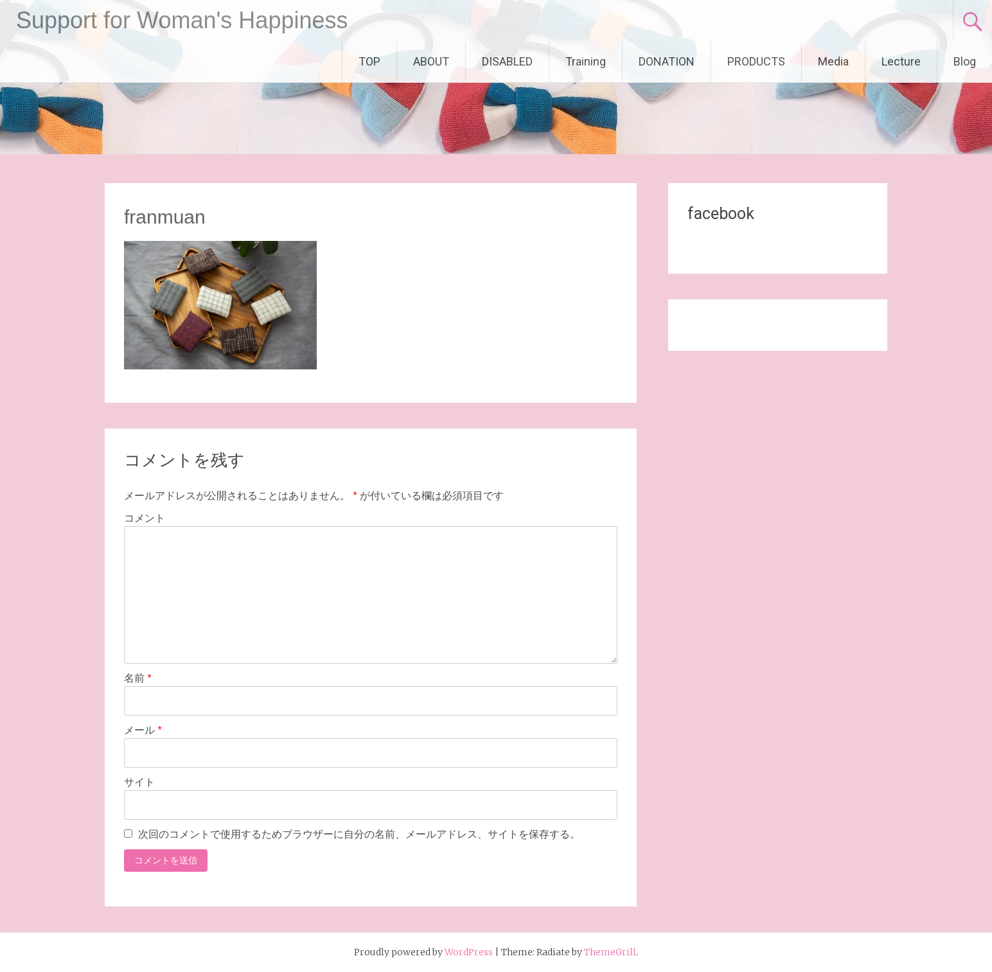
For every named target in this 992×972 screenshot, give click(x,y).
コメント (144, 518)
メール (143, 730)
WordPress (469, 952)
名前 (138, 678)
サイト (139, 782)
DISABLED (507, 61)
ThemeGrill (610, 952)
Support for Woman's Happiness (182, 20)
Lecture (901, 61)
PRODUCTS (756, 61)
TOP (369, 61)
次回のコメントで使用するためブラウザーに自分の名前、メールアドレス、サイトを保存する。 (359, 834)
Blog (964, 61)
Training (585, 61)
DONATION (667, 61)
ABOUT (431, 61)
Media (833, 61)
